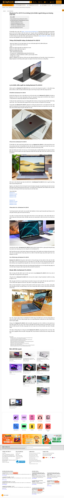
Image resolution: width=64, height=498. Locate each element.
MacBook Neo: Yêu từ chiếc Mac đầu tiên (16, 344)
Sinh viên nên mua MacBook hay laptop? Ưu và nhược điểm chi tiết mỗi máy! (21, 339)
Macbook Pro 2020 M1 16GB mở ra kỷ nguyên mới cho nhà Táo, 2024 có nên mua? (29, 383)
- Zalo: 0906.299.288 (23, 474)
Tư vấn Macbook (10, 11)
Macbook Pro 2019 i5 (44, 33)
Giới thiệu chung (18, 453)
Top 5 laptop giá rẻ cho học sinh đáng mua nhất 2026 (18, 338)
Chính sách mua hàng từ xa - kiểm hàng (34, 453)
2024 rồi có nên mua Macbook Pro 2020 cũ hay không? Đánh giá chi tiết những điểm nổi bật (16, 359)
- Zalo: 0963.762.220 (40, 477)
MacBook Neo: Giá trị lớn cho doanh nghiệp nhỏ (17, 342)
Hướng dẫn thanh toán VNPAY (47, 455)
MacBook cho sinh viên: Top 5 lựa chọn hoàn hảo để (17, 340)
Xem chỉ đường (4, 475)
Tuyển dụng (59, 2)
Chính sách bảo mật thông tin (33, 459)
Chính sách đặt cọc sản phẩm (33, 454)
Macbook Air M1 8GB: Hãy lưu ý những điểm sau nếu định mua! (29, 371)
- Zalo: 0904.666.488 (27, 482)
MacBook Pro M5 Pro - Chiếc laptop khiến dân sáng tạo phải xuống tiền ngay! (21, 337)
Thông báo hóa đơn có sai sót (33, 463)
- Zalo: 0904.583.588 (26, 487)
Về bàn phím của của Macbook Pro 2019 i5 (18, 24)
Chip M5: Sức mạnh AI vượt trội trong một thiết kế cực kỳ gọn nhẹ (19, 343)
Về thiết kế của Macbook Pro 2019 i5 (16, 21)
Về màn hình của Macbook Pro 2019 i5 (17, 23)
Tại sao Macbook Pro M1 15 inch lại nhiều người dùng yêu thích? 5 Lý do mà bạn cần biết (43, 359)
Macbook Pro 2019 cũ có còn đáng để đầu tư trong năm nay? (15, 406)
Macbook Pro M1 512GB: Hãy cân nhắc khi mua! (43, 371)
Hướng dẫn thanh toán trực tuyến (34, 456)
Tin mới (4, 11)
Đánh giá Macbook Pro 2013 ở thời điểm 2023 (43, 383)
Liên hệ (17, 459)
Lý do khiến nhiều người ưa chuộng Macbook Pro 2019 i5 (19, 20)
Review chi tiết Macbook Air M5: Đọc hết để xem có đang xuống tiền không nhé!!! (22, 341)
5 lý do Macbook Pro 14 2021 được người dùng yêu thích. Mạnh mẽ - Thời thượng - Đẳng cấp (29, 359)
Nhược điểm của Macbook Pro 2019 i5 (16, 27)
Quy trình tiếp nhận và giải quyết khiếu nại (35, 460)
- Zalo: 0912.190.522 (54, 477)
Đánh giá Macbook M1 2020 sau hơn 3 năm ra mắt (43, 395)
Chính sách (59, 1)
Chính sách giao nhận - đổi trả (33, 455)
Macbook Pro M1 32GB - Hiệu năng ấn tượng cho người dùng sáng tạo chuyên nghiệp (16, 372)
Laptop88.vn (4, 453)
